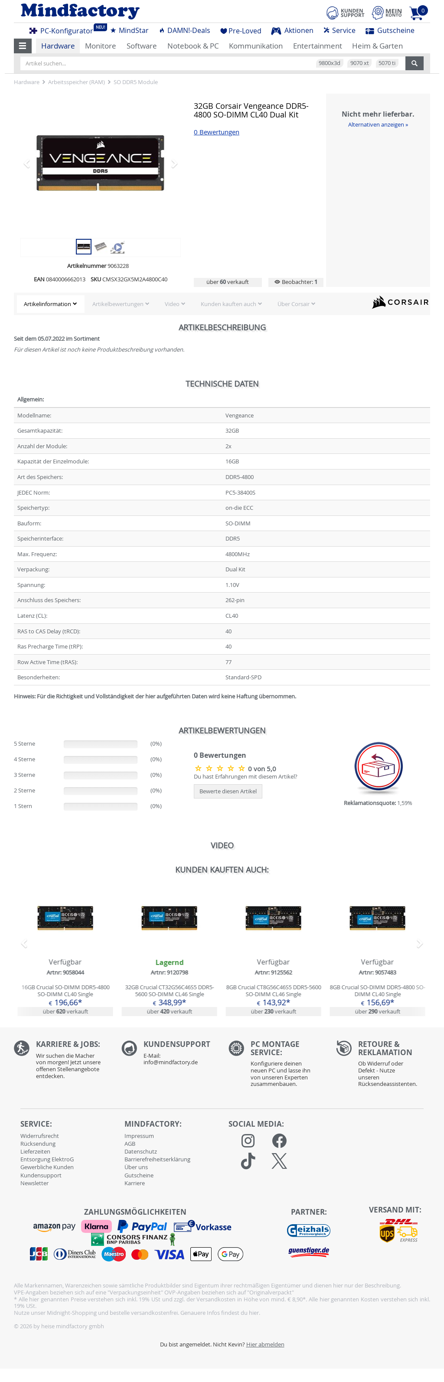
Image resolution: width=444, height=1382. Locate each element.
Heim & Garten (377, 46)
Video (172, 304)
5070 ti (387, 63)
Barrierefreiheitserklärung (157, 1159)
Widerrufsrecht (39, 1136)
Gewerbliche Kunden (47, 1167)
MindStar (129, 30)
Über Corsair (294, 304)
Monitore (100, 46)
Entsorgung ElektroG (47, 1159)
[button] (23, 46)
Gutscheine (390, 30)
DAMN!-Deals (184, 30)
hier (254, 1313)
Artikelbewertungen (118, 304)
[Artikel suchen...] (212, 63)
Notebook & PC (193, 46)
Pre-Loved (240, 31)
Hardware (58, 46)
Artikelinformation (47, 304)
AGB (129, 1143)
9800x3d (329, 63)
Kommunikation (256, 46)
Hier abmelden (265, 1344)
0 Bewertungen (216, 132)
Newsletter (34, 1183)
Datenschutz (140, 1151)
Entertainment (317, 46)
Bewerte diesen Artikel (228, 791)
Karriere (134, 1183)
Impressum (139, 1136)
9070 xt (359, 63)
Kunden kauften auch (228, 304)
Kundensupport (41, 1175)
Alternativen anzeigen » (378, 124)
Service (339, 30)
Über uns (136, 1167)
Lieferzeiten (35, 1151)
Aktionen (292, 30)
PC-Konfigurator (63, 29)
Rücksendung (38, 1143)
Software (142, 46)
